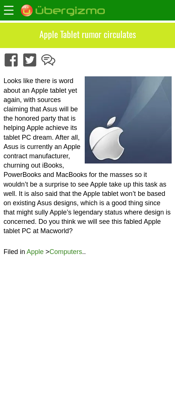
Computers (65, 251)
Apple (34, 251)
